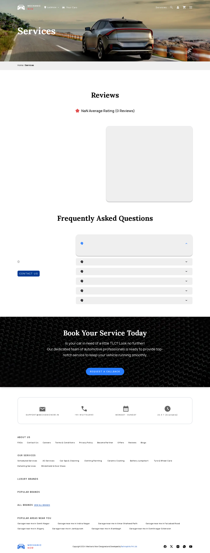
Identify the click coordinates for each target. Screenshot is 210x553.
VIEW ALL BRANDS (42, 505)
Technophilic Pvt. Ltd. (129, 546)
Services (161, 7)
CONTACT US (28, 273)
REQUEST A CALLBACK (105, 371)
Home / (21, 65)
